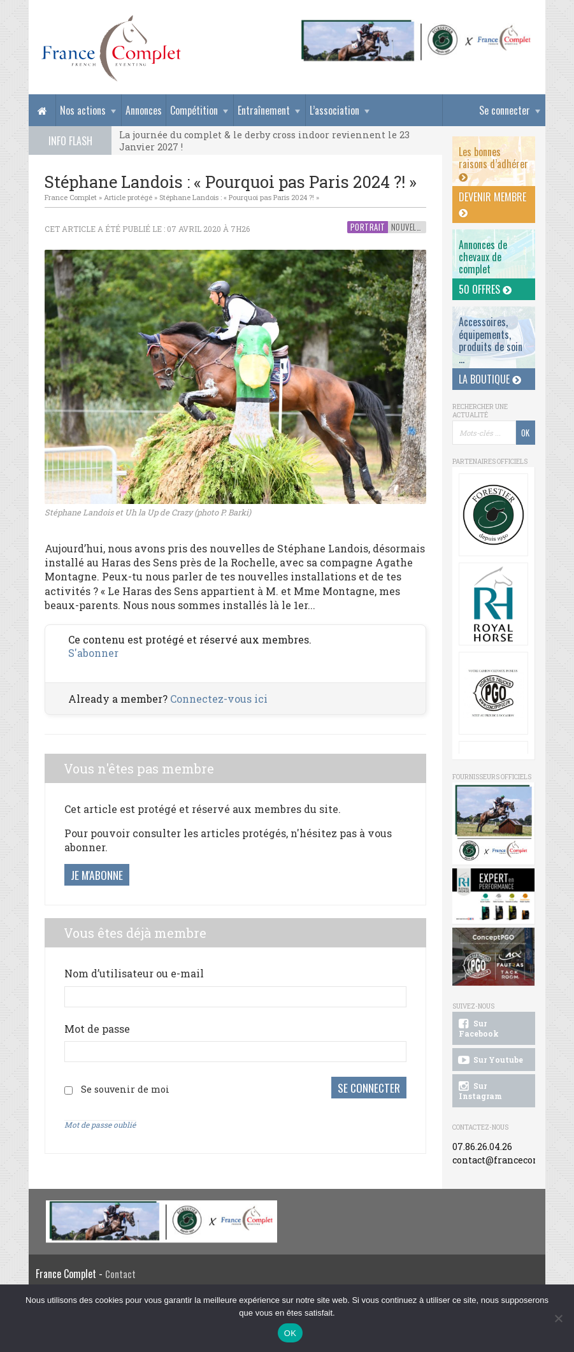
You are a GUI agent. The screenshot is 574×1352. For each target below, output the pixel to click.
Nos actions (83, 110)
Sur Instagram (479, 1091)
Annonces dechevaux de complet (483, 257)
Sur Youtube (489, 1060)
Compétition (194, 110)
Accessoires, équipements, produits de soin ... (490, 340)
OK (290, 1333)
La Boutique (490, 379)
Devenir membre (492, 204)
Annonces (144, 110)
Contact (120, 1274)
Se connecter (504, 110)
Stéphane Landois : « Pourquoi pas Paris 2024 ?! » (239, 197)
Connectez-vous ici (219, 698)
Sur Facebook (477, 1028)
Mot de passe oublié (100, 1124)
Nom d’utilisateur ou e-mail (134, 973)
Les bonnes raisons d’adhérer (493, 163)
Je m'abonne (97, 875)
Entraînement (264, 110)
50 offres (485, 289)
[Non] (558, 1318)
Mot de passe (97, 1028)
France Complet (71, 197)
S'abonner (93, 652)
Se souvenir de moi (125, 1089)
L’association (334, 110)
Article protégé (128, 197)
